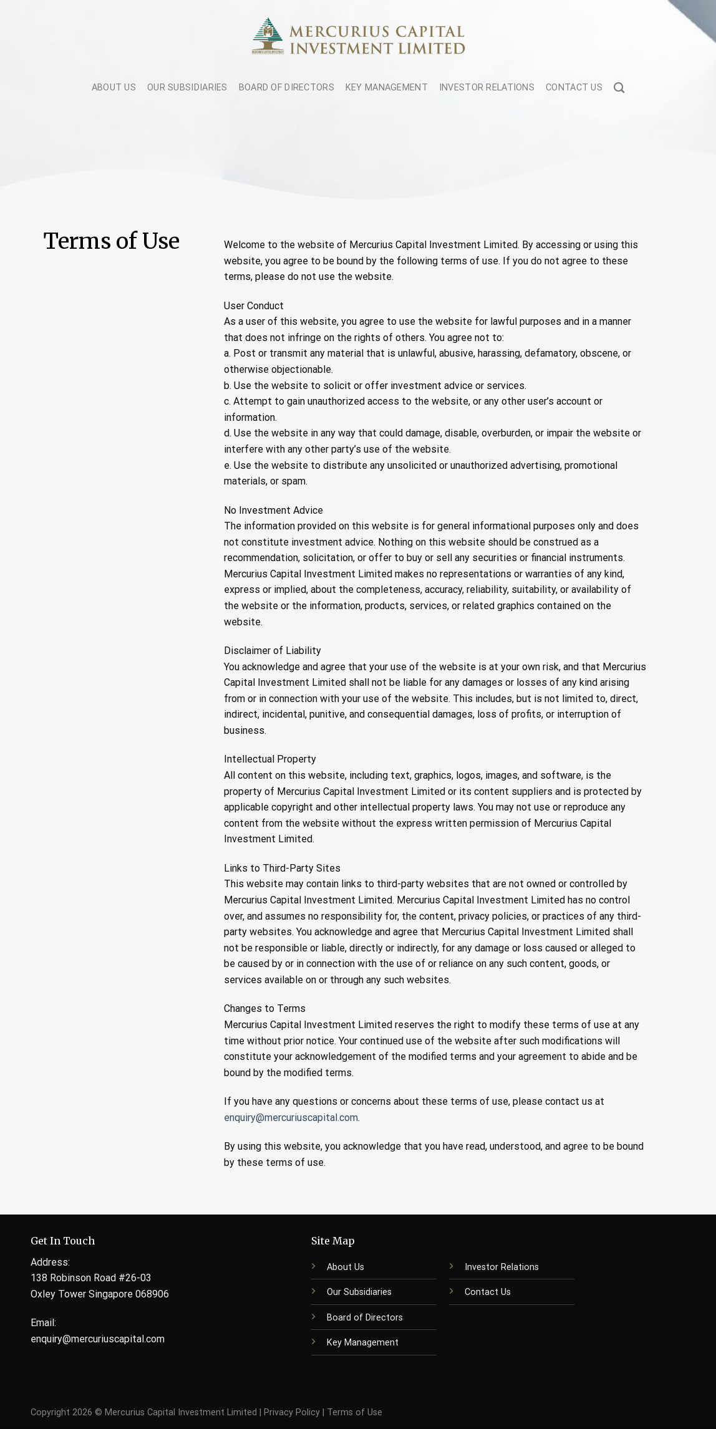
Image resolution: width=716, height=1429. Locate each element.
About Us (114, 87)
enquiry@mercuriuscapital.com (291, 1117)
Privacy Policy (292, 1412)
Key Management (387, 87)
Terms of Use (354, 1412)
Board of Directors (286, 87)
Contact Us (574, 87)
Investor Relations (487, 87)
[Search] (619, 88)
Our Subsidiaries (187, 87)
